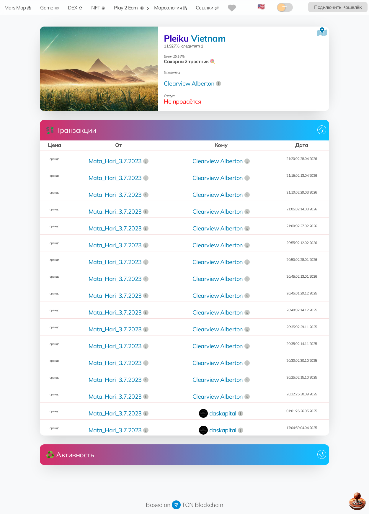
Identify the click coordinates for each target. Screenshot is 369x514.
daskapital (222, 413)
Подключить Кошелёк (338, 7)
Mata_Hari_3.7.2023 (115, 161)
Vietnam (208, 38)
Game (49, 7)
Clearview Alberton (189, 83)
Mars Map (17, 7)
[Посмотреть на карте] (322, 31)
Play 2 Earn (129, 7)
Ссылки (207, 7)
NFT (98, 7)
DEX (75, 7)
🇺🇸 (261, 6)
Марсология (170, 7)
